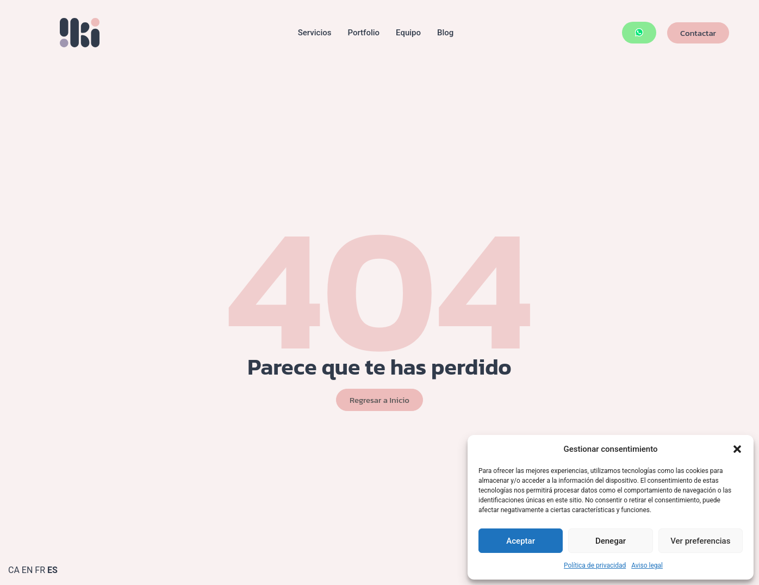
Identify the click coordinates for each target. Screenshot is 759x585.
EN (27, 570)
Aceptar (520, 541)
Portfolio (363, 33)
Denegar (610, 541)
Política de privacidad (595, 565)
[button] (737, 449)
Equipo (408, 33)
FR (40, 570)
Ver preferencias (700, 541)
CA (14, 570)
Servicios (315, 33)
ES (52, 570)
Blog (445, 33)
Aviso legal (647, 565)
